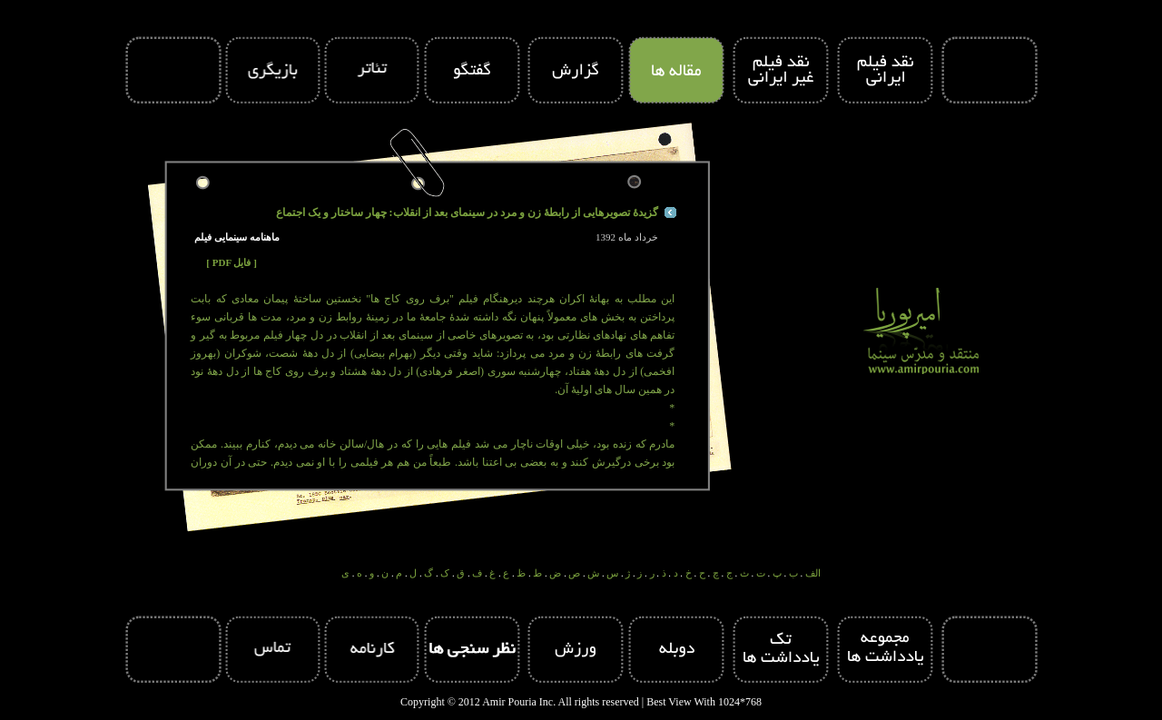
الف (813, 572)
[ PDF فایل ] (231, 262)
